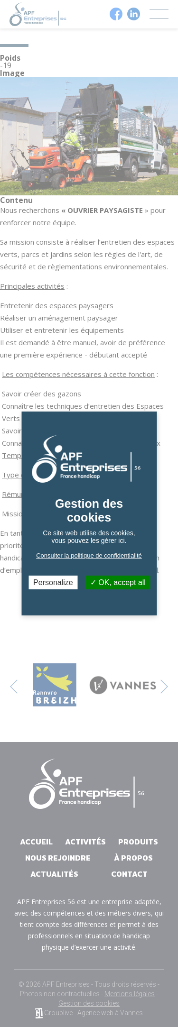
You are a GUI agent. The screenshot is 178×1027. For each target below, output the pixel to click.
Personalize (53, 582)
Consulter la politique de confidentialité (89, 555)
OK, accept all (118, 582)
